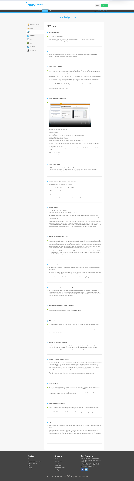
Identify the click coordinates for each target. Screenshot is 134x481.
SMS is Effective (53, 51)
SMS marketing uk (53, 320)
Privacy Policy (58, 465)
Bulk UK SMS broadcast (34, 461)
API (29, 465)
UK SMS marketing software (55, 264)
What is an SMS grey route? (55, 66)
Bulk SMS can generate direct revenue (58, 342)
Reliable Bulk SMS (53, 383)
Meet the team (58, 461)
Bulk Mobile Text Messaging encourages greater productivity (63, 287)
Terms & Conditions (60, 467)
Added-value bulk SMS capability (57, 403)
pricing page (77, 310)
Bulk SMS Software (53, 207)
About (56, 459)
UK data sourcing (32, 463)
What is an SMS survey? (55, 164)
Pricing (30, 467)
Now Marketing (34, 4)
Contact (57, 463)
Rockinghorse (58, 470)
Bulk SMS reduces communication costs (58, 236)
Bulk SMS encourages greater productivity (59, 359)
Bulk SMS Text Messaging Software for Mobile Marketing (62, 181)
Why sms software (53, 422)
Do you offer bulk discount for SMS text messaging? (61, 305)
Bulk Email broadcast (33, 459)
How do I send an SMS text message (57, 98)
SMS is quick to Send (54, 32)
